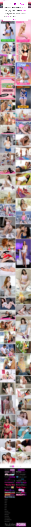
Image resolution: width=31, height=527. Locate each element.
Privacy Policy (8, 16)
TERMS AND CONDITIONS (24, 10)
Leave (26, 19)
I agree (14, 19)
